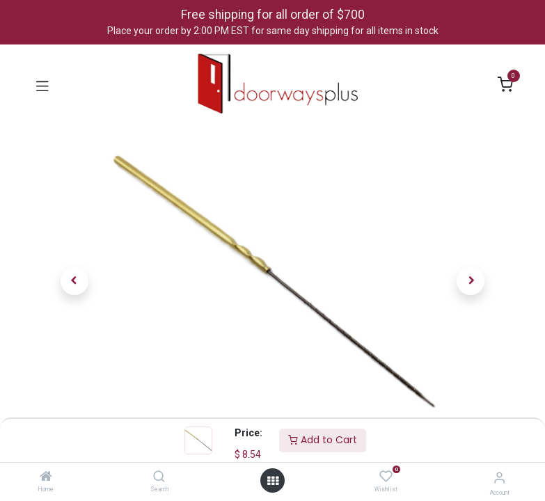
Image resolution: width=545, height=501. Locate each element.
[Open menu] (272, 480)
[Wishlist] (386, 476)
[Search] (159, 477)
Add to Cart (322, 440)
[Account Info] (499, 478)
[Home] (46, 477)
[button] (75, 281)
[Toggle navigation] (42, 85)
